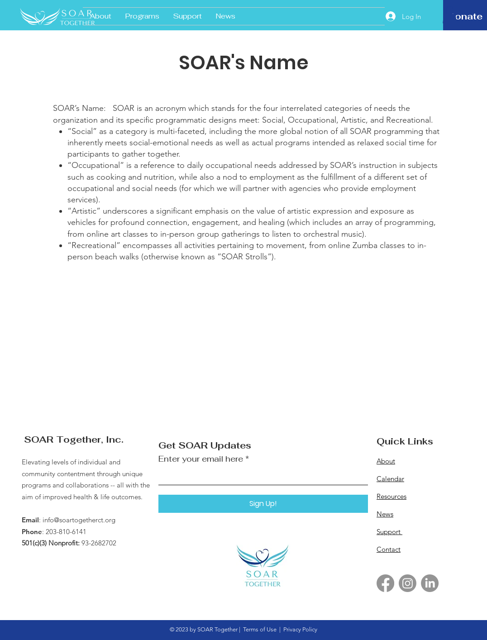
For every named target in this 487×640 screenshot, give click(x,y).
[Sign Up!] (263, 504)
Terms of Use (260, 629)
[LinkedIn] (430, 583)
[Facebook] (385, 583)
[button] (449, 15)
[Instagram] (407, 583)
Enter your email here (200, 459)
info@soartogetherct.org (79, 520)
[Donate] (465, 16)
